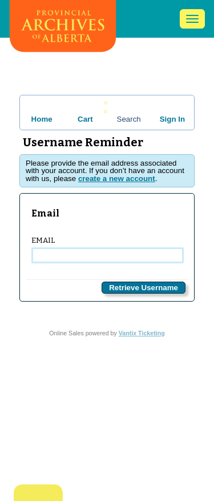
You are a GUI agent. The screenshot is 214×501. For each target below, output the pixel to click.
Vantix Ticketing (142, 333)
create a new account (116, 178)
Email (107, 249)
